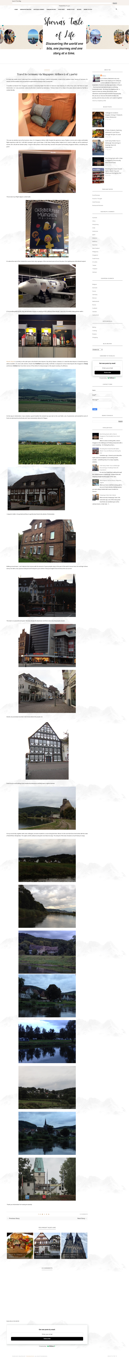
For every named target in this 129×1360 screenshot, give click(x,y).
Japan (93, 234)
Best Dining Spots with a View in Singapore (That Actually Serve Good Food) (113, 160)
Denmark (94, 288)
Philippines (95, 251)
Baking (94, 327)
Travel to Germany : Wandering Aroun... (43, 1256)
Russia (94, 305)
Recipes (94, 334)
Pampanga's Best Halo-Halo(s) (108, 495)
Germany (47, 69)
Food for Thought (97, 198)
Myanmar (94, 245)
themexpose (30, 1356)
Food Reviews (96, 195)
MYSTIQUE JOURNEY (39, 9)
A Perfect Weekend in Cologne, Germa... (71, 1256)
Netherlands (95, 301)
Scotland (94, 308)
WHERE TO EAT (71, 9)
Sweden (94, 311)
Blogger (68, 6)
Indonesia (95, 231)
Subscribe (47, 1338)
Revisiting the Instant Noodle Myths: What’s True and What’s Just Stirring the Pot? (113, 171)
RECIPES (79, 9)
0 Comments (84, 1214)
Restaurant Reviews (97, 205)
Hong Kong (95, 224)
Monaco (94, 298)
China (93, 221)
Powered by (47, 1346)
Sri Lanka (94, 262)
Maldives (94, 241)
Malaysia (94, 238)
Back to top (112, 1356)
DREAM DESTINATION (25, 9)
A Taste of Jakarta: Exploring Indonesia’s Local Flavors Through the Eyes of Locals (113, 132)
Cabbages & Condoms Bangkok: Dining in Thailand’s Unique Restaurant (113, 115)
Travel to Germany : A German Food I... (17, 1256)
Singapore (95, 255)
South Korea (95, 258)
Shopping (95, 337)
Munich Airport (10, 361)
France (94, 291)
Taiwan (94, 265)
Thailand (94, 269)
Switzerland (95, 315)
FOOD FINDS (61, 9)
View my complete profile (99, 100)
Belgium (94, 284)
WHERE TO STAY (88, 9)
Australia (94, 217)
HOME (16, 9)
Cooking (94, 330)
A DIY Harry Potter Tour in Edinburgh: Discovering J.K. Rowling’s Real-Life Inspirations (113, 144)
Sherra (104, 76)
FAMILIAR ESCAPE (51, 9)
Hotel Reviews (96, 202)
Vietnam (94, 272)
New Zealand (95, 248)
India (93, 228)
